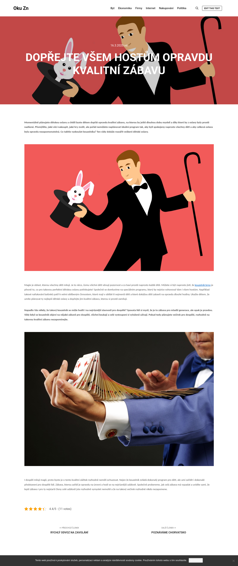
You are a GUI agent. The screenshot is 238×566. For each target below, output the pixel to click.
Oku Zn (21, 8)
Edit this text (212, 8)
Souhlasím (195, 560)
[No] (233, 561)
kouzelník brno (203, 285)
